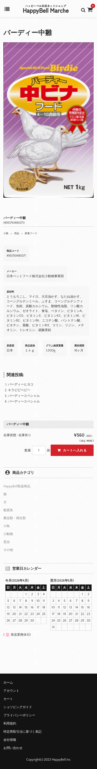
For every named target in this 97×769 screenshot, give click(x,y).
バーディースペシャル (24, 396)
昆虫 (6, 542)
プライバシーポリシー (19, 715)
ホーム (8, 682)
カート (8, 699)
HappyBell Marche (46, 10)
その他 (8, 550)
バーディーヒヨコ (20, 384)
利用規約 (9, 723)
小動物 (8, 534)
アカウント (11, 691)
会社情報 (9, 740)
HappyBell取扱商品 (16, 486)
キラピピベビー (19, 390)
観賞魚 (8, 510)
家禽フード (31, 233)
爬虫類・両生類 (14, 518)
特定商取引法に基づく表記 (22, 732)
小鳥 (5, 233)
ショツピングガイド (17, 707)
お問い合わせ (12, 748)
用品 (16, 233)
